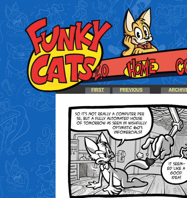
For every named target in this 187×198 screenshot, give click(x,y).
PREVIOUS (131, 89)
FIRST (97, 89)
